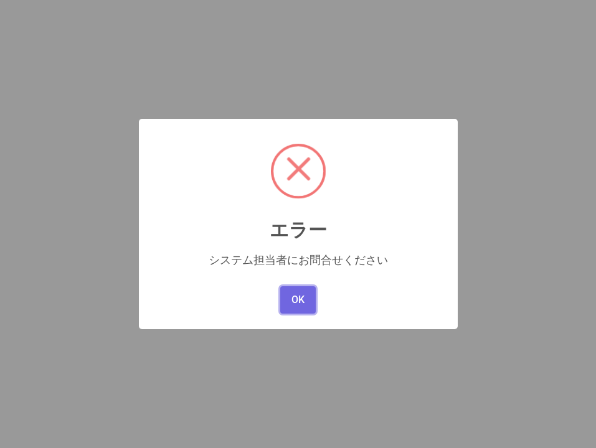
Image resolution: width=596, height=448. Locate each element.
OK (298, 300)
